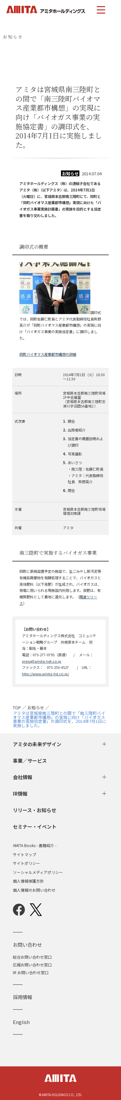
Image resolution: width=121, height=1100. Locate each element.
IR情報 (20, 793)
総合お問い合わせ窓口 (32, 957)
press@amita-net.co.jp (41, 661)
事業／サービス (30, 760)
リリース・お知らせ (34, 810)
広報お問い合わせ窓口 (32, 964)
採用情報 (22, 997)
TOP (17, 708)
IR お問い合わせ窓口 (30, 972)
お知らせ (35, 708)
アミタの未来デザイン (37, 744)
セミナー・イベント (34, 826)
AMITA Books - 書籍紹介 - (34, 845)
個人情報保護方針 (28, 881)
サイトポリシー (26, 863)
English (21, 1021)
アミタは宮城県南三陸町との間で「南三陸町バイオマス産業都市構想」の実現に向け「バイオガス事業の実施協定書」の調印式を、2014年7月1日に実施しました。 (59, 719)
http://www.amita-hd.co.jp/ (45, 673)
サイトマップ (24, 854)
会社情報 (22, 777)
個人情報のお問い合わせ (34, 890)
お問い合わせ (27, 944)
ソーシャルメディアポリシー (38, 872)
